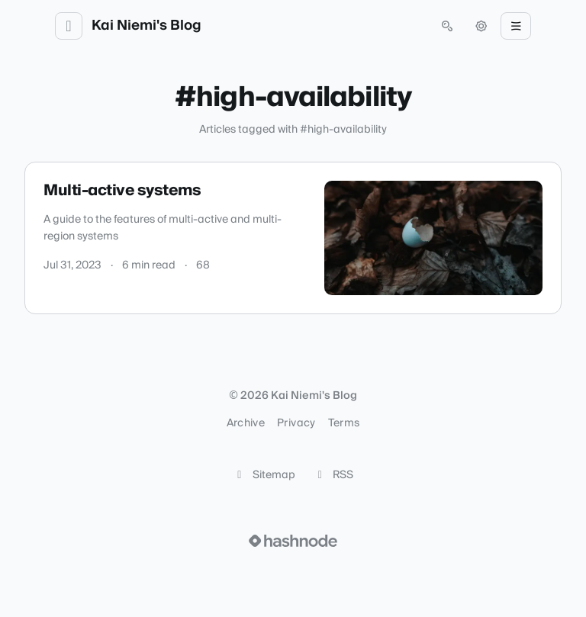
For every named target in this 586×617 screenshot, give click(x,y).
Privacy (296, 423)
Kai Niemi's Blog (146, 26)
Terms (344, 423)
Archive (246, 423)
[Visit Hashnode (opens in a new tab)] (293, 540)
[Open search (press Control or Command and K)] (447, 26)
